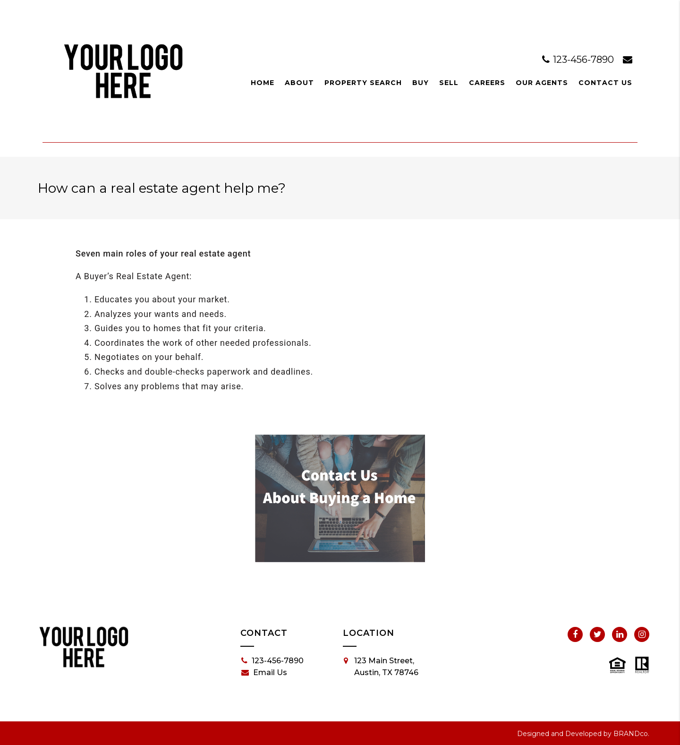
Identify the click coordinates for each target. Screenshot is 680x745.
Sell (449, 82)
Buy (420, 82)
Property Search (363, 82)
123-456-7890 (579, 59)
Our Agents (542, 82)
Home (262, 82)
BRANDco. (631, 733)
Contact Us (605, 82)
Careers (487, 82)
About (299, 82)
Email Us (264, 673)
